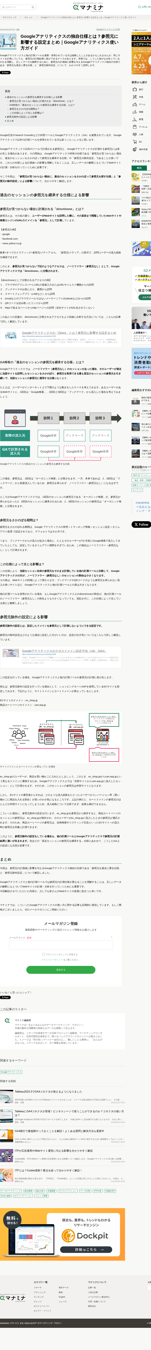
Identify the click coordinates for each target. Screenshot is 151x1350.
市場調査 (51, 1191)
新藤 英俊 (145, 192)
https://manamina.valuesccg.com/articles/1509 (39, 336)
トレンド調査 (41, 1196)
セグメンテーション (23, 1196)
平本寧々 (144, 181)
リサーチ (38, 1287)
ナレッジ (28, 17)
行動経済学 (110, 1191)
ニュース (63, 1301)
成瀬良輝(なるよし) (22, 1142)
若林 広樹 (19, 1103)
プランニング (40, 1292)
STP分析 (97, 1191)
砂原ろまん (19, 1162)
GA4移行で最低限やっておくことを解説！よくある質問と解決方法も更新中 (59, 1131)
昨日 (139, 168)
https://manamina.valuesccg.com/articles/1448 (39, 654)
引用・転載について (97, 1301)
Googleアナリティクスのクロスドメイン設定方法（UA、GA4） (64, 651)
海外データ (64, 1287)
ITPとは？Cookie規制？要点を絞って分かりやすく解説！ (48, 1170)
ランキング (39, 1297)
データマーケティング (11, 1191)
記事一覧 (92, 1287)
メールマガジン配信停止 (99, 1297)
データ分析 (85, 1191)
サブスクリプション (68, 1191)
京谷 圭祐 (145, 430)
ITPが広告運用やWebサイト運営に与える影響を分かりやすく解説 (54, 1150)
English (62, 1297)
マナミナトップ (9, 17)
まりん (143, 216)
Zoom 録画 (6, 1196)
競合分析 (40, 1191)
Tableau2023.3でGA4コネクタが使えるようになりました (48, 1091)
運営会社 (92, 1306)
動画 (61, 1292)
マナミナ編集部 (23, 1020)
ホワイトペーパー (42, 1306)
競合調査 (28, 1191)
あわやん (144, 227)
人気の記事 (93, 1292)
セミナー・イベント (42, 1311)
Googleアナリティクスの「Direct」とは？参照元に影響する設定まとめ (69, 333)
